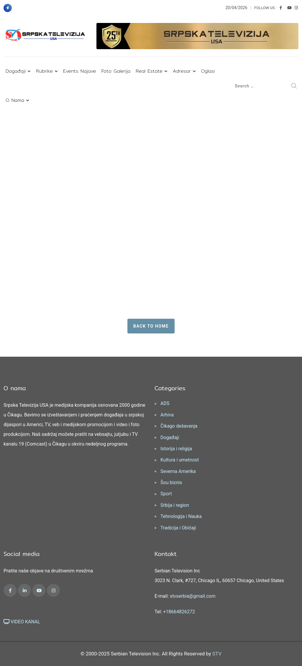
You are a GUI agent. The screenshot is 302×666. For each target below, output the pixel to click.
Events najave (79, 71)
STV (216, 654)
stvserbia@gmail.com (193, 596)
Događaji (16, 71)
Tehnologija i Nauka (181, 516)
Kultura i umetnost (179, 460)
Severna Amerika (178, 471)
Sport (166, 493)
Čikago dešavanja (178, 426)
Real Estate (149, 71)
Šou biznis (171, 482)
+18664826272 (179, 611)
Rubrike (44, 71)
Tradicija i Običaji (178, 528)
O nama (15, 100)
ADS (164, 403)
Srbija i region (174, 505)
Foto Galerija (116, 71)
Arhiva (167, 415)
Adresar (182, 71)
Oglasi (208, 71)
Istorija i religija (176, 448)
